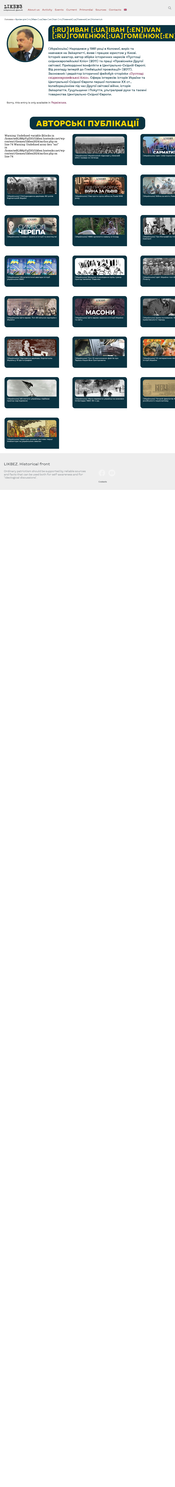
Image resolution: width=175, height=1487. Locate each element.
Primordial (86, 9)
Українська (58, 102)
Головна (9, 19)
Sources (101, 9)
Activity (47, 9)
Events (59, 9)
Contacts (115, 9)
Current (71, 9)
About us (34, 9)
